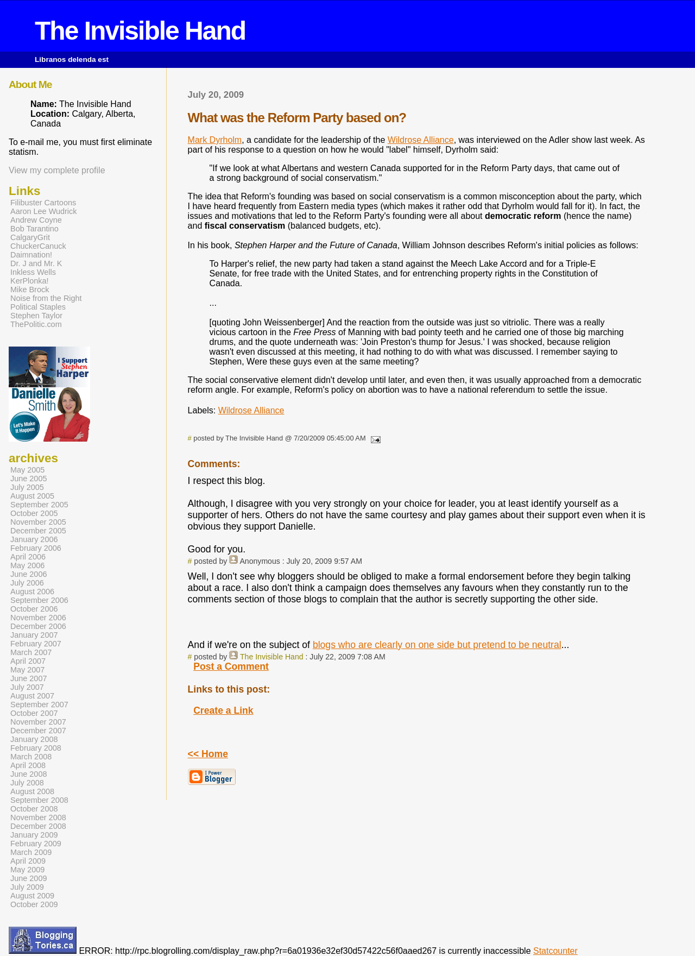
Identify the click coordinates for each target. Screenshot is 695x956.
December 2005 (38, 530)
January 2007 (34, 635)
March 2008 (31, 756)
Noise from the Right (46, 298)
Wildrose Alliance (421, 139)
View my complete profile (57, 170)
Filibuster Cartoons (43, 202)
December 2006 (38, 626)
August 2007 (32, 695)
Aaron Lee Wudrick (43, 211)
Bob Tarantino (34, 228)
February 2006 (35, 548)
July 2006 (27, 582)
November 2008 (38, 817)
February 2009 (35, 843)
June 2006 (28, 574)
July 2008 (27, 782)
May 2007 (27, 669)
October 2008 (34, 808)
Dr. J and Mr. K (36, 263)
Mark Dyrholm (215, 139)
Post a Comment (231, 666)
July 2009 (27, 887)
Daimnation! (31, 254)
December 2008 (38, 826)
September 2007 (39, 704)
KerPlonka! (29, 280)
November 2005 (38, 522)
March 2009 (31, 852)
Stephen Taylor (36, 315)
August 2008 (32, 791)
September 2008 (39, 800)
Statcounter (555, 950)
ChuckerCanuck (38, 246)
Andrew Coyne (36, 220)
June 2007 (28, 678)
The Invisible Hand (140, 30)
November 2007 (38, 722)
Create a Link (223, 710)
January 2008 (34, 739)
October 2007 (34, 713)
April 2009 (28, 861)
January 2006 (34, 539)
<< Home (208, 754)
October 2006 (34, 609)
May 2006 (27, 565)
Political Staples (38, 307)
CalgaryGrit (30, 237)
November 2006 (38, 617)
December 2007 (38, 730)
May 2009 (27, 869)
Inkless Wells (33, 272)
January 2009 (34, 835)
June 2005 (28, 478)
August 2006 (32, 591)
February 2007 (35, 643)
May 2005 (27, 470)
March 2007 (31, 652)
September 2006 (39, 600)
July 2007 (27, 687)
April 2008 (28, 765)
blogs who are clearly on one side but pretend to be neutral (437, 644)
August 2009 (32, 895)
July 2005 (27, 487)
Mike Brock (29, 289)
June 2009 (28, 878)
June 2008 (28, 774)
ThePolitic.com (36, 324)
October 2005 (34, 513)
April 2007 (28, 661)
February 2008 (35, 748)
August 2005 (32, 496)
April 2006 (28, 556)
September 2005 (39, 504)
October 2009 (34, 904)
